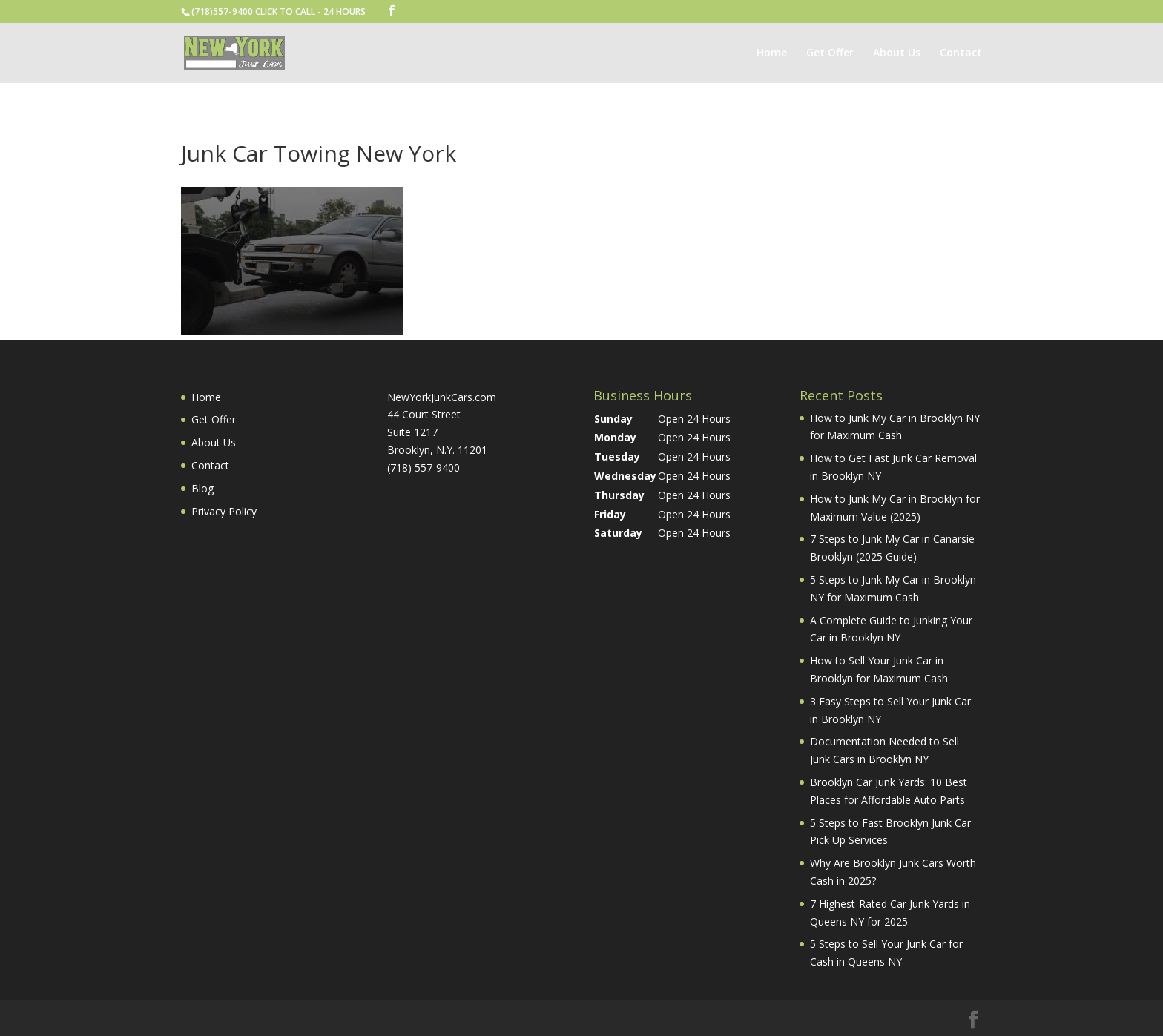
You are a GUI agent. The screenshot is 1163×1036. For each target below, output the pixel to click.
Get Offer (830, 53)
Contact (961, 53)
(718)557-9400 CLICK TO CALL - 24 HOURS (278, 11)
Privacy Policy (224, 511)
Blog (202, 488)
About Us (896, 53)
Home (772, 53)
